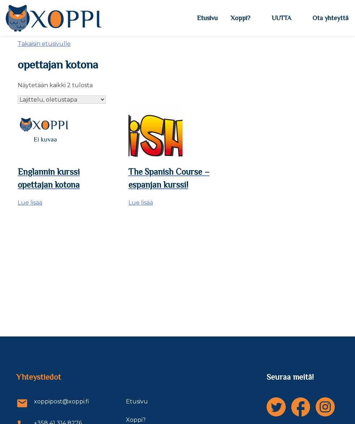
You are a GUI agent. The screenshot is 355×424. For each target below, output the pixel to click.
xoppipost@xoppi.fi (52, 403)
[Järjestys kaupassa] (62, 99)
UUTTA (281, 18)
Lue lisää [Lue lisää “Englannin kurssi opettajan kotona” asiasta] (30, 202)
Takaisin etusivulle (44, 43)
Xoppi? (240, 18)
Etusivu (207, 18)
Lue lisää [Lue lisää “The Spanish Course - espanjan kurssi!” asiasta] (140, 202)
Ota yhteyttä (330, 18)
